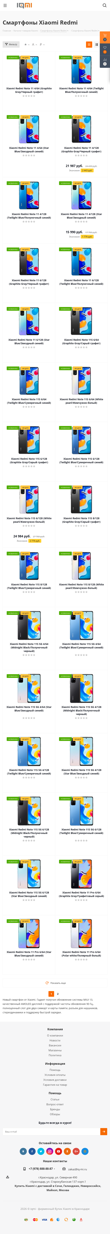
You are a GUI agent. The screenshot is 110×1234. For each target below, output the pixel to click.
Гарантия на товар (55, 1084)
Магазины (55, 1050)
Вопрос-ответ (55, 1104)
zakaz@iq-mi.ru (77, 1169)
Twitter (40, 1151)
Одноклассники (67, 1151)
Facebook (32, 1151)
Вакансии (55, 1045)
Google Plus (76, 1151)
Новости (55, 1040)
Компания (55, 1029)
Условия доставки (55, 1079)
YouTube (58, 1151)
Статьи (55, 1099)
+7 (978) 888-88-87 (41, 1169)
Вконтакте (23, 1151)
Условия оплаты (55, 1075)
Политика (55, 1055)
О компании (55, 1035)
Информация (55, 1064)
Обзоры (55, 1114)
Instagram (49, 1151)
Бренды (55, 1109)
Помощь (55, 1070)
